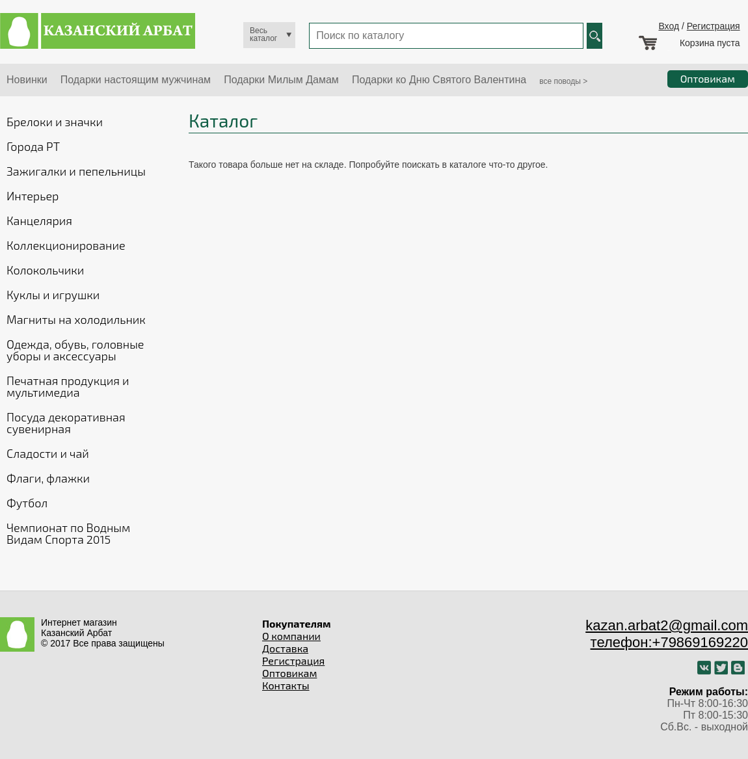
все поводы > (563, 81)
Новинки (27, 79)
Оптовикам (289, 673)
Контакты (286, 685)
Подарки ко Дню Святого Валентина (439, 79)
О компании (291, 636)
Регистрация (713, 26)
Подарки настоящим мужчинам (135, 79)
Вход (668, 26)
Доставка (285, 648)
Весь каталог (263, 34)
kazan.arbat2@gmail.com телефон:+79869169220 (666, 633)
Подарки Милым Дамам (281, 79)
